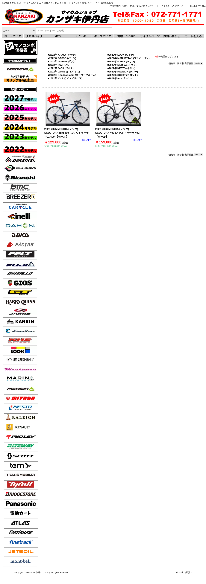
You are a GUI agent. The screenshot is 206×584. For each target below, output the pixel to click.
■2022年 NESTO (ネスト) (121, 68)
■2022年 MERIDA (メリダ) (121, 64)
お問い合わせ (171, 36)
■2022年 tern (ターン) (119, 78)
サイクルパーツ (150, 36)
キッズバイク (102, 36)
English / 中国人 (198, 6)
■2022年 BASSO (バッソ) (62, 58)
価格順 (172, 63)
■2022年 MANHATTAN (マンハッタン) (128, 58)
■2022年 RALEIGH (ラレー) (122, 71)
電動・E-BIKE (126, 36)
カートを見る (193, 36)
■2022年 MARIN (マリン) (121, 61)
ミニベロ (81, 36)
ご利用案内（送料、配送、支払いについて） (131, 6)
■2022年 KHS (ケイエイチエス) (65, 78)
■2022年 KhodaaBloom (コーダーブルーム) (72, 75)
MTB (57, 36)
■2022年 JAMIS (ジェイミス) (64, 71)
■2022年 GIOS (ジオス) (61, 68)
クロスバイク (34, 36)
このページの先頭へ (182, 572)
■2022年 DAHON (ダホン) (62, 61)
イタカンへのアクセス (172, 6)
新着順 (180, 63)
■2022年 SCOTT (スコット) (122, 75)
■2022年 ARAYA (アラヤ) (62, 54)
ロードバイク (12, 36)
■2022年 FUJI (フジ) (59, 64)
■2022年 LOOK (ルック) (120, 54)
